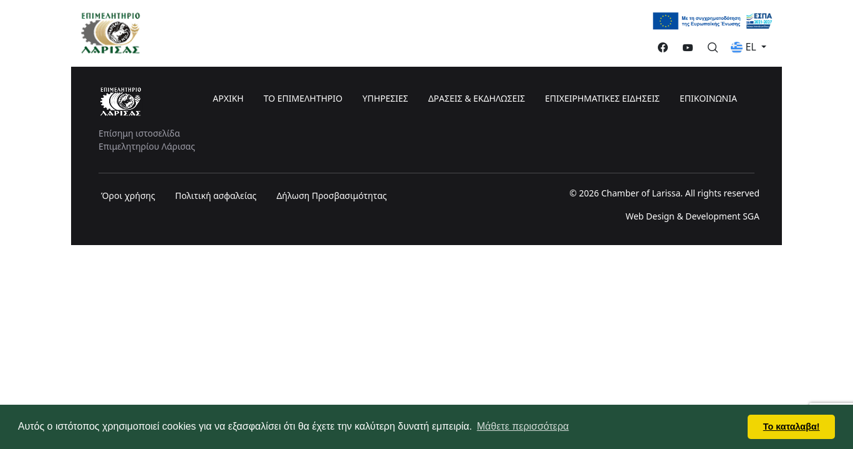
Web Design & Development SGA (692, 216)
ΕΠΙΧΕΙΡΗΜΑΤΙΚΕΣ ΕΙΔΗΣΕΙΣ (602, 98)
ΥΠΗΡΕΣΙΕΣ (385, 98)
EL (745, 47)
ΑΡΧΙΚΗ (228, 98)
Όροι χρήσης (128, 195)
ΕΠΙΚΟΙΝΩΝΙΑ (708, 98)
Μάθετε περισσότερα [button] (523, 426)
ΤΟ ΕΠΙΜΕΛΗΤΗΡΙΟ (303, 98)
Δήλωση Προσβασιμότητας (331, 195)
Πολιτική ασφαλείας (216, 195)
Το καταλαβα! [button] (791, 427)
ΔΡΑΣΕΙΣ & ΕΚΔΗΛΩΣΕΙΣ (476, 98)
